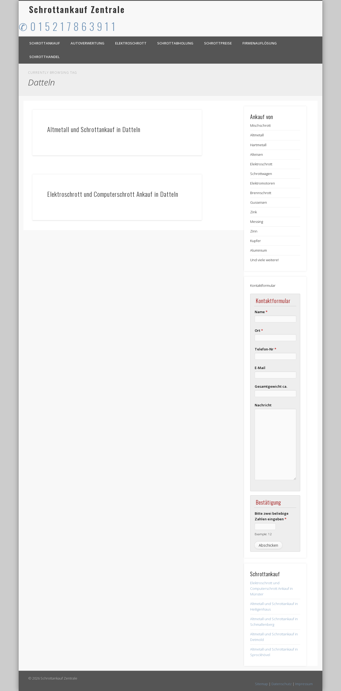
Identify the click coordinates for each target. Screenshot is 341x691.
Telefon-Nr (265, 349)
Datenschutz (281, 683)
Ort (259, 330)
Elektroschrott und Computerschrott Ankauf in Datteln (112, 194)
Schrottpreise (218, 43)
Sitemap (261, 683)
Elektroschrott (131, 43)
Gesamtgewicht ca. (271, 386)
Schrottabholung (175, 43)
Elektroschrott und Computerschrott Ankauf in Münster (271, 588)
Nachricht (263, 405)
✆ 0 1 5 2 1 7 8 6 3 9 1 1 (67, 26)
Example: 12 (263, 534)
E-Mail (260, 367)
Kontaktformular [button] (262, 285)
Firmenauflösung (259, 43)
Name (261, 311)
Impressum (304, 683)
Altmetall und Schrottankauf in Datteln (93, 129)
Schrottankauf (44, 43)
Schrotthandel (44, 56)
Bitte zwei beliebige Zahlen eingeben (272, 516)
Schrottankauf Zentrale (77, 9)
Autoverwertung (87, 43)
